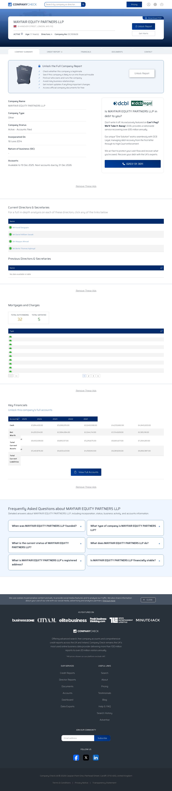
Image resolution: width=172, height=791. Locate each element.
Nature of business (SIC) (21, 149)
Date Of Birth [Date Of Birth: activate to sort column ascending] (116, 221)
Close (150, 599)
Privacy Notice (81, 782)
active (18, 34)
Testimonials (104, 693)
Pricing (134, 4)
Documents (117, 51)
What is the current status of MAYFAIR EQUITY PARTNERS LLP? (40, 562)
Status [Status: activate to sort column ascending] (136, 331)
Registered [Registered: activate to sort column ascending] (54, 331)
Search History (104, 713)
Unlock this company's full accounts (30, 443)
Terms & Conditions (61, 782)
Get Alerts (143, 33)
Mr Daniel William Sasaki (20, 234)
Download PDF (153, 18)
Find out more (109, 600)
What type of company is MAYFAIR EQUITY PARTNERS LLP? (123, 545)
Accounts (13, 161)
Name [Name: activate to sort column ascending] (12, 221)
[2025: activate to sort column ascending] (60, 451)
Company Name (16, 101)
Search (104, 673)
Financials (86, 51)
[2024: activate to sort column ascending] (82, 451)
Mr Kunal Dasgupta (18, 227)
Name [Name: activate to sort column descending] (12, 267)
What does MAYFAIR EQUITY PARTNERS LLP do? (119, 560)
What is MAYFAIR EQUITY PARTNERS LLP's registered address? (44, 579)
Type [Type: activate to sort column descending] (12, 331)
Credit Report (55, 51)
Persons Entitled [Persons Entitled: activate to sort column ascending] (84, 331)
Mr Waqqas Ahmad (18, 241)
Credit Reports (67, 673)
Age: (32, 34)
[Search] (83, 4)
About (104, 680)
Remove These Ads (86, 186)
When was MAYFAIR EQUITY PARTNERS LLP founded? (44, 543)
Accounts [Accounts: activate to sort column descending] (14, 451)
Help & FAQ (104, 706)
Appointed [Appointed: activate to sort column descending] (144, 221)
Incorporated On (17, 137)
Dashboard (67, 700)
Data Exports (67, 706)
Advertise (105, 720)
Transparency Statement (104, 782)
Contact (148, 51)
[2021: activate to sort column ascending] (152, 451)
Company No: (66, 34)
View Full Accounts (86, 489)
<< (11, 408)
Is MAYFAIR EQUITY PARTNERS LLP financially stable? (123, 577)
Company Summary (24, 51)
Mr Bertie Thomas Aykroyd (21, 248)
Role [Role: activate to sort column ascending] (64, 221)
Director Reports (67, 680)
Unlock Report (143, 26)
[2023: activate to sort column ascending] (105, 451)
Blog (104, 700)
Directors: (46, 34)
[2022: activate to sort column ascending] (128, 451)
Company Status (17, 125)
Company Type (16, 113)
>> (16, 408)
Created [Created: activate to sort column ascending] (27, 331)
